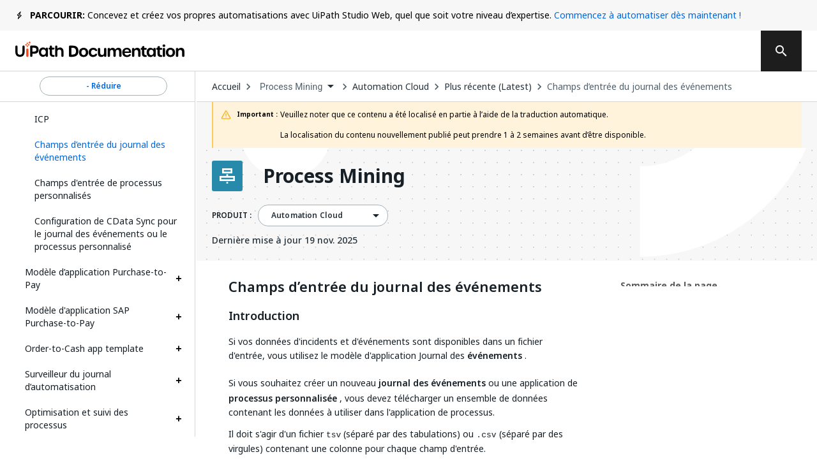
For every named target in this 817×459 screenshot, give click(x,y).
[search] (781, 51)
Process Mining (334, 176)
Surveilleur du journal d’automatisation (68, 380)
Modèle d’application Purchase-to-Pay (96, 278)
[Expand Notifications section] (179, 450)
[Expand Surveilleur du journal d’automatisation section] (179, 380)
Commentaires (442, 51)
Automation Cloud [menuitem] (307, 215)
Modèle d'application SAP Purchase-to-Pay (77, 316)
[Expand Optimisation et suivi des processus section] (179, 419)
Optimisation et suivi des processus (76, 418)
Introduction (264, 316)
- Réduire (103, 86)
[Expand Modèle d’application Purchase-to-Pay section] (179, 278)
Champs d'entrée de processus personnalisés (98, 189)
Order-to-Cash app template (84, 348)
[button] (103, 151)
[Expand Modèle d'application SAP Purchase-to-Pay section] (179, 317)
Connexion (633, 51)
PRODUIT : (231, 215)
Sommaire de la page (668, 285)
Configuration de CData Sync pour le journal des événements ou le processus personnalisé (105, 233)
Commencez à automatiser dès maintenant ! (647, 15)
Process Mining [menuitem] (291, 87)
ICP (41, 119)
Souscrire (545, 51)
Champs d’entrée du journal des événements (639, 86)
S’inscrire (711, 51)
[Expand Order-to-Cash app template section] (179, 348)
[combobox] (296, 87)
